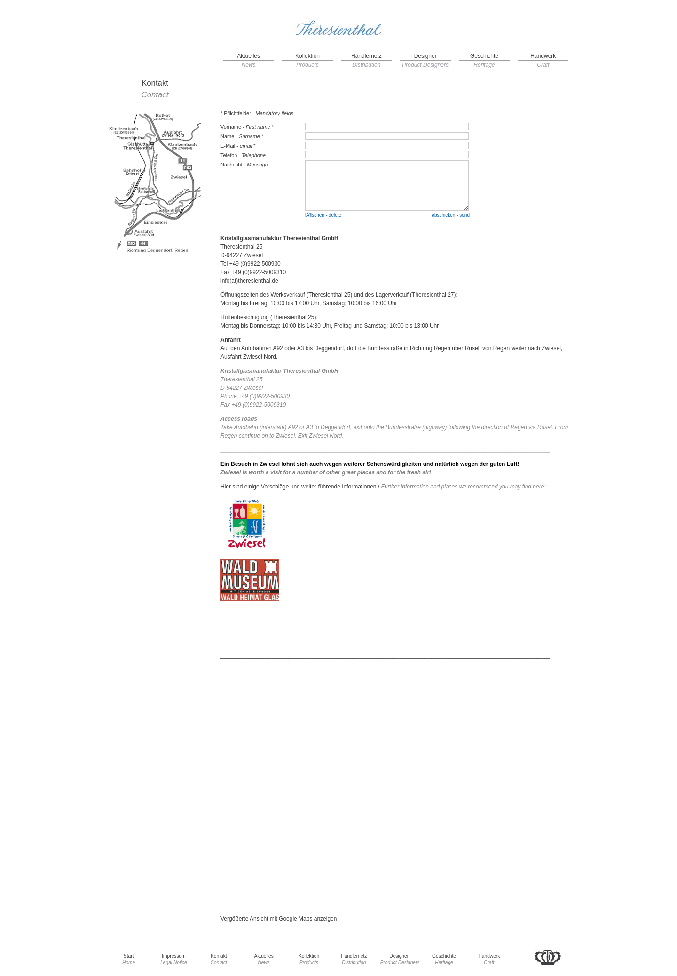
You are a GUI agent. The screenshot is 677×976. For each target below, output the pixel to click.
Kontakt (155, 83)
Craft (543, 65)
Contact (155, 95)
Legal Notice (173, 962)
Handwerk (543, 56)
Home (128, 962)
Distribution (366, 65)
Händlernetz (366, 56)
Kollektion (307, 56)
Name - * (241, 136)
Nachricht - (244, 164)
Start (129, 956)
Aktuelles (248, 56)
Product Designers (425, 65)
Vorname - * (247, 127)
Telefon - (243, 155)
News (249, 65)
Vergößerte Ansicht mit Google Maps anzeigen (278, 918)
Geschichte (484, 56)
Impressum (173, 956)
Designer (425, 56)
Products (307, 65)
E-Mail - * (238, 146)
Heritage (484, 65)
